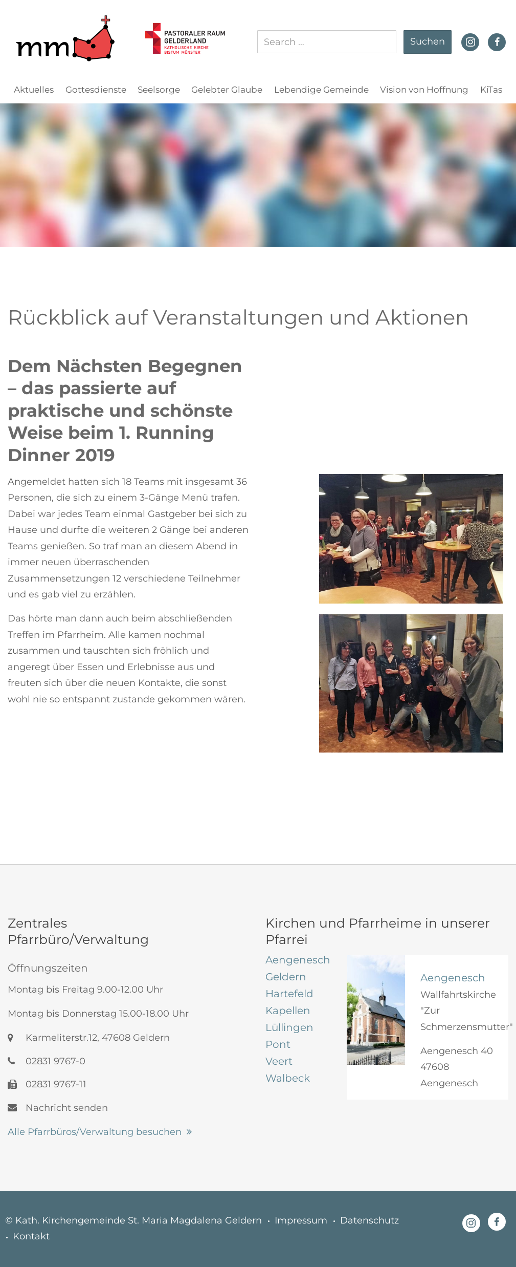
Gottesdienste (95, 89)
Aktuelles (34, 89)
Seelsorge (159, 89)
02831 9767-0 (46, 1061)
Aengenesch (452, 978)
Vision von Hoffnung (424, 89)
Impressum (301, 1220)
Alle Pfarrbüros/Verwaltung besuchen (95, 1131)
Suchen (427, 41)
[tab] (298, 960)
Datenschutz (369, 1220)
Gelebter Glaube (226, 89)
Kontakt (31, 1236)
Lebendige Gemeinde (321, 89)
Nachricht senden (58, 1107)
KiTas (491, 89)
